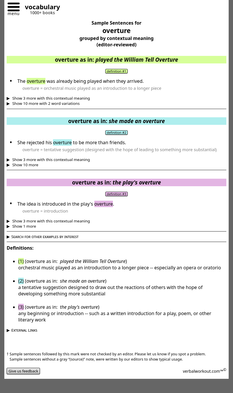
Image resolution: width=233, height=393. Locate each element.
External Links (24, 330)
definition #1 (116, 71)
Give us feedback (23, 371)
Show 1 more (23, 226)
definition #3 (116, 194)
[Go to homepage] (40, 7)
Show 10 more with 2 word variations (45, 103)
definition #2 (116, 132)
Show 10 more (24, 164)
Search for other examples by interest (44, 236)
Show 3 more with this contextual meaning (50, 98)
